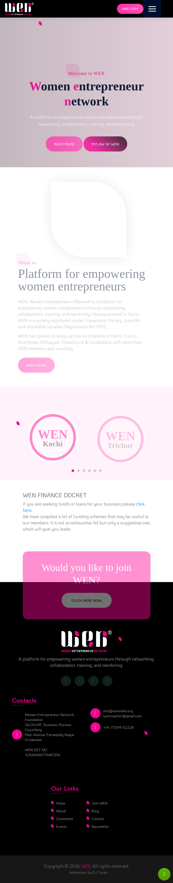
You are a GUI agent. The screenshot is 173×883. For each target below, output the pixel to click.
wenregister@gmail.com (122, 715)
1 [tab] (73, 470)
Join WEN (99, 803)
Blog (95, 810)
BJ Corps (100, 872)
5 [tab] (95, 470)
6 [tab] (100, 470)
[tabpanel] (53, 437)
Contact (98, 818)
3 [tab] (84, 470)
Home (60, 803)
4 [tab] (89, 470)
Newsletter (100, 826)
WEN (86, 866)
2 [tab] (78, 470)
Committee (64, 818)
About (61, 810)
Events (61, 826)
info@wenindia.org (118, 710)
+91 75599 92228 (118, 727)
